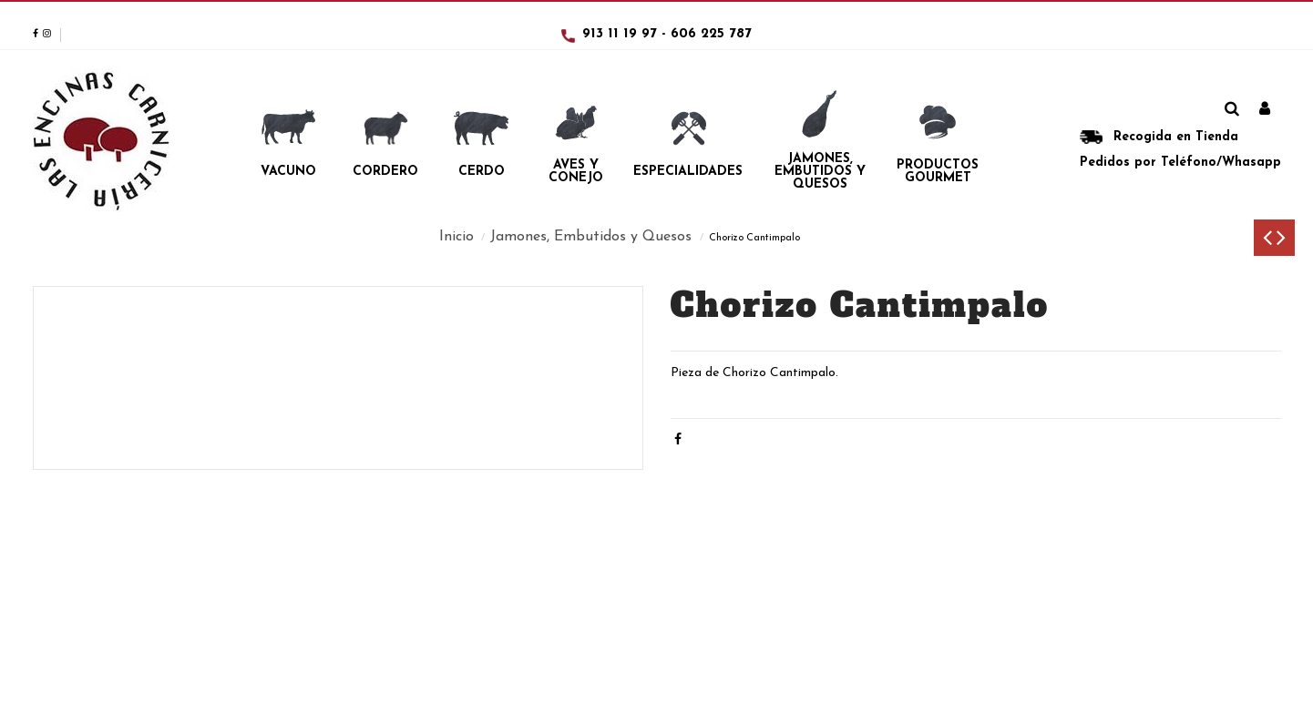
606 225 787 (711, 34)
